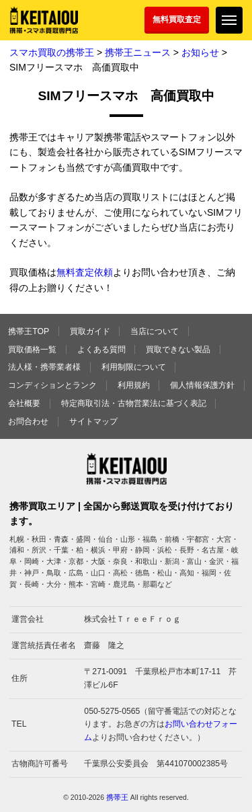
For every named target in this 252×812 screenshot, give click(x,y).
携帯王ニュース (138, 52)
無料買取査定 (177, 19)
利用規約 (134, 385)
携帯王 (117, 797)
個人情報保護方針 (202, 385)
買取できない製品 (178, 349)
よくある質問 (101, 349)
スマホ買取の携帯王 (51, 52)
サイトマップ (93, 421)
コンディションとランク (52, 385)
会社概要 (24, 403)
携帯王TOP (28, 331)
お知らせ (200, 52)
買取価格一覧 (32, 349)
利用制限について (133, 367)
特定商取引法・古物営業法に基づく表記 (133, 403)
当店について (154, 331)
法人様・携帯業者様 (44, 367)
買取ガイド (90, 331)
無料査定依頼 (84, 272)
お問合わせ (28, 421)
